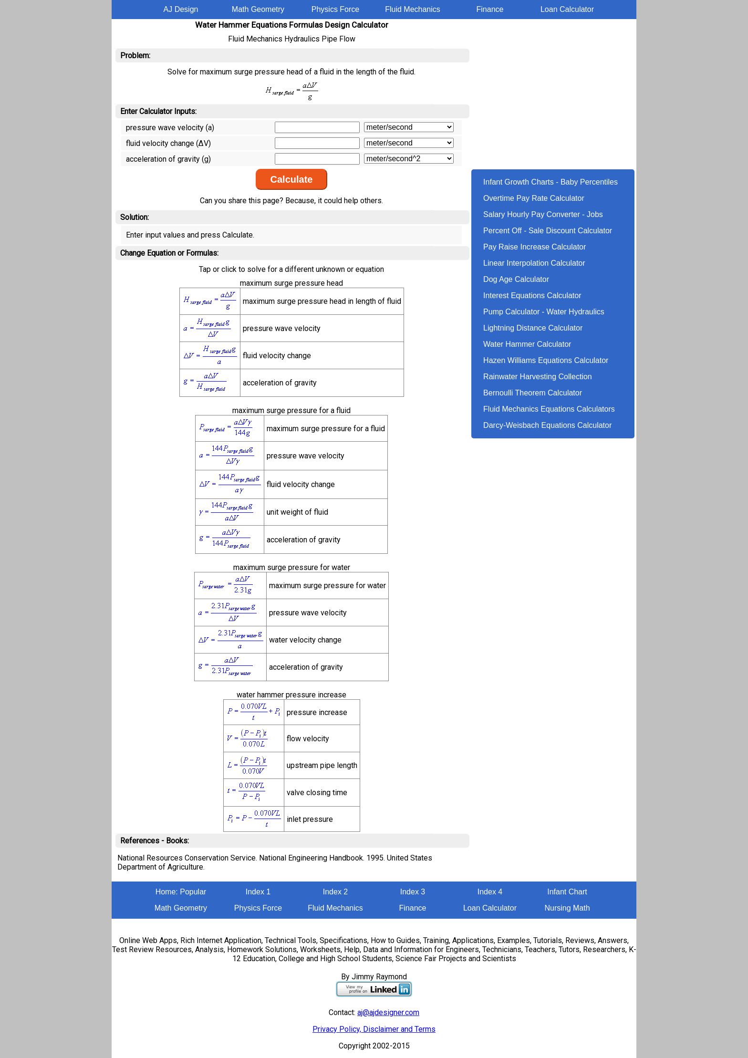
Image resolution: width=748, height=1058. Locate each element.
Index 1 (258, 892)
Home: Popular (181, 892)
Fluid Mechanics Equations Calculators (549, 409)
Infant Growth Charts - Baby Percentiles (550, 182)
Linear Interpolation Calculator (534, 263)
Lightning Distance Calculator (532, 328)
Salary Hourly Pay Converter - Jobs (543, 214)
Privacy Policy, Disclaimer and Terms (374, 1029)
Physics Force (335, 9)
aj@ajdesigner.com (388, 1012)
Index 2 (335, 892)
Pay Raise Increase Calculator (534, 247)
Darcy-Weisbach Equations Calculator (547, 425)
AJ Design (181, 9)
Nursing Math (567, 908)
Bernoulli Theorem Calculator (532, 393)
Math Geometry (258, 9)
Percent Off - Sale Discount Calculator (547, 231)
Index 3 (412, 892)
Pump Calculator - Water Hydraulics (543, 312)
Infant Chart (567, 892)
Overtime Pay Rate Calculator (533, 198)
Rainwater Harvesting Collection (537, 377)
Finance (490, 9)
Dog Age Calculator (516, 279)
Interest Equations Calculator (532, 295)
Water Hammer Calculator (527, 344)
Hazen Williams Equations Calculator (545, 360)
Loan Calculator (567, 9)
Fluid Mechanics (412, 9)
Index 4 (490, 892)
